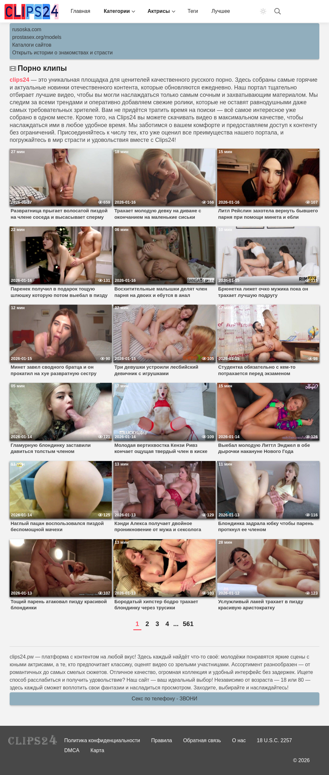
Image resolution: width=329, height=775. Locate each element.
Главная (80, 11)
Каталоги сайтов (31, 45)
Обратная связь (202, 740)
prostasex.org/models (36, 37)
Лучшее (220, 11)
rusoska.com (26, 29)
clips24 (19, 80)
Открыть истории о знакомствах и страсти (62, 52)
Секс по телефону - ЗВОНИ (164, 698)
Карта (97, 750)
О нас (239, 740)
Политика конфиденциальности (102, 740)
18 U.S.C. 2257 (274, 740)
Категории (117, 11)
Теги (193, 11)
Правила (161, 740)
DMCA (71, 750)
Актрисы (158, 11)
